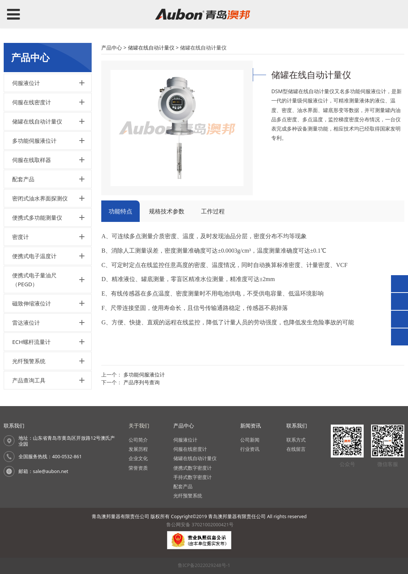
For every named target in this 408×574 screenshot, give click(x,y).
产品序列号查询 (141, 382)
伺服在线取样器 (31, 159)
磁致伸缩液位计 (31, 303)
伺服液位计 (26, 83)
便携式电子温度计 (34, 256)
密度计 (20, 236)
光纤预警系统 (28, 361)
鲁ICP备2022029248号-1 (204, 565)
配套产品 (23, 179)
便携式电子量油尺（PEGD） (34, 279)
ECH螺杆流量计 (31, 341)
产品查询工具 (28, 380)
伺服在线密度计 (31, 102)
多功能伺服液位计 (34, 140)
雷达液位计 (26, 322)
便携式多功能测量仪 (37, 217)
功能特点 (120, 211)
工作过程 (213, 211)
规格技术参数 (166, 211)
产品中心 (111, 47)
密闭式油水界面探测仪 (40, 198)
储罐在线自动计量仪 (37, 121)
